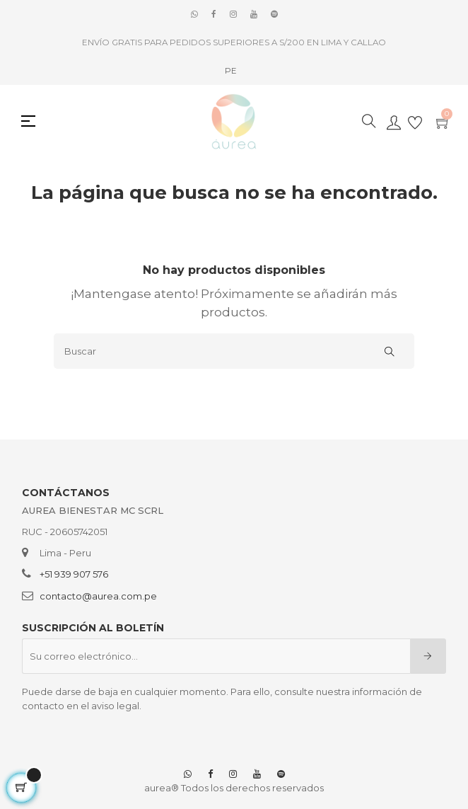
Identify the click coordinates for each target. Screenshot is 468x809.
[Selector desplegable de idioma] (231, 71)
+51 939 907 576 (74, 574)
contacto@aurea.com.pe (98, 596)
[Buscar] (234, 351)
